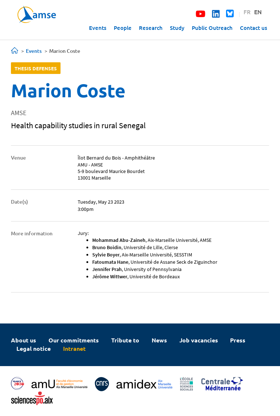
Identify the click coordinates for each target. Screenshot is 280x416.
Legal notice (33, 348)
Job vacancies (198, 340)
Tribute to (125, 340)
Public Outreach (212, 27)
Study (177, 27)
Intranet (74, 348)
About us (23, 340)
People (123, 27)
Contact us (253, 27)
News (159, 340)
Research (151, 27)
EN (258, 12)
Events (97, 27)
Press (237, 340)
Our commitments (73, 340)
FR (247, 12)
